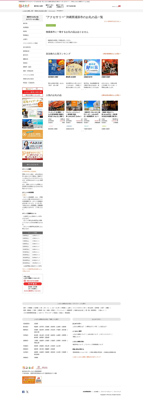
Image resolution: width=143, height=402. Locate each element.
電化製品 (67, 313)
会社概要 (96, 391)
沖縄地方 (25, 357)
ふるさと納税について (79, 334)
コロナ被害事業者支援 (29, 313)
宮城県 (47, 326)
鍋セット (102, 310)
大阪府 (53, 340)
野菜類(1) (26, 35)
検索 (109, 6)
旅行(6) (25, 23)
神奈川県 (36, 332)
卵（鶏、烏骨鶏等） (91, 310)
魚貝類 (36, 308)
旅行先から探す (38, 6)
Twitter (27, 392)
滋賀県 (42, 340)
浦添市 (79, 17)
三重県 (36, 340)
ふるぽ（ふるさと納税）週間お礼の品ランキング (87, 357)
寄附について (76, 336)
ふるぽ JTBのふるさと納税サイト (24, 6)
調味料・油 (41, 310)
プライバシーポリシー (106, 391)
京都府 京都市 (106, 77)
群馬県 (47, 330)
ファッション (52, 10)
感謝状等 (69, 310)
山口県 (58, 346)
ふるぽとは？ (103, 326)
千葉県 (86, 129)
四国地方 (25, 349)
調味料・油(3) (27, 67)
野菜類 (63, 308)
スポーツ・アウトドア (45, 313)
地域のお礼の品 (78, 310)
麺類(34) (25, 59)
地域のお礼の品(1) (28, 79)
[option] (57, 74)
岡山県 (47, 346)
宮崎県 (64, 352)
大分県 (58, 352)
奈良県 (64, 340)
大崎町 (56, 129)
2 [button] (84, 89)
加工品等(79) (27, 47)
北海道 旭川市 (88, 77)
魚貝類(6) (26, 27)
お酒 (69, 308)
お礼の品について (93, 334)
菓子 (102, 308)
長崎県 (47, 352)
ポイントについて (105, 334)
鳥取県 (36, 346)
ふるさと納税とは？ (78, 326)
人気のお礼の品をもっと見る (110, 95)
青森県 (36, 326)
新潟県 (36, 335)
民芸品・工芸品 (58, 313)
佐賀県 (42, 352)
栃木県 (42, 330)
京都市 (108, 129)
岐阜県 (36, 337)
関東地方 (86, 126)
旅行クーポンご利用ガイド (60, 6)
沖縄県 (36, 357)
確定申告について (78, 344)
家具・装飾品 (27, 310)
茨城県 (36, 330)
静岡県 (42, 337)
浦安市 (90, 129)
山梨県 (58, 335)
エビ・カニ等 (55, 308)
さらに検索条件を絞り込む (111, 21)
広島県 (53, 346)
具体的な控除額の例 (110, 352)
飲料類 (97, 308)
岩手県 (42, 326)
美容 (34, 310)
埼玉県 (53, 330)
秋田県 (53, 326)
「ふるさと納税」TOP (27, 10)
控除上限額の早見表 (96, 352)
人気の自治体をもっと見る (111, 53)
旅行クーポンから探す (49, 6)
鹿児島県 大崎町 (53, 77)
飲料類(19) (26, 51)
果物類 (30, 308)
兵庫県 (58, 340)
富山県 (42, 335)
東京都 (64, 330)
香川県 (42, 349)
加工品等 (90, 308)
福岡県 (36, 352)
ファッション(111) (28, 75)
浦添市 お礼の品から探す (41, 10)
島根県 (42, 346)
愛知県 (47, 337)
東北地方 (25, 326)
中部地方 (25, 335)
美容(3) (25, 63)
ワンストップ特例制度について (94, 344)
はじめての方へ (82, 6)
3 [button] (85, 89)
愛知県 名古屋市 (71, 77)
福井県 (53, 335)
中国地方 (25, 346)
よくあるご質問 (90, 6)
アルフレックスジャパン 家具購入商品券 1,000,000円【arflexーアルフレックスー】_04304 (74, 116)
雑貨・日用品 (51, 310)
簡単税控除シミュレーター (80, 352)
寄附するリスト (103, 6)
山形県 (58, 326)
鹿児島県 (50, 129)
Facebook (23, 392)
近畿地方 (104, 126)
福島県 (64, 326)
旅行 (24, 308)
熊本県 (53, 352)
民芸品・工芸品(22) (28, 82)
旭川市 (72, 129)
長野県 (64, 335)
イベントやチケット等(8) (30, 43)
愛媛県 (47, 349)
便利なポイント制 (92, 326)
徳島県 (36, 349)
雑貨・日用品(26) (28, 71)
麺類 (107, 308)
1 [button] (82, 89)
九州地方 (51, 126)
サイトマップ (117, 391)
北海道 (68, 129)
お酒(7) (25, 39)
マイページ (97, 6)
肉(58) (25, 31)
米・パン (46, 308)
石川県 (47, 335)
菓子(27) (25, 55)
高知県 (53, 349)
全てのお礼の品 (71, 6)
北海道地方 (69, 126)
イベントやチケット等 (79, 308)
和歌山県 (36, 342)
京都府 (103, 129)
